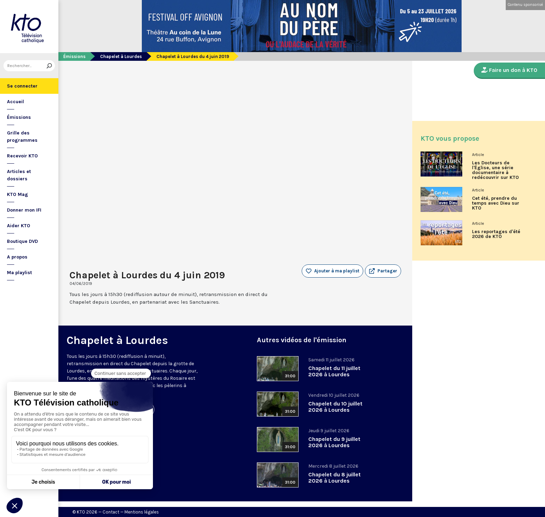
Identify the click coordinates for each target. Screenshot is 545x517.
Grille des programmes (22, 136)
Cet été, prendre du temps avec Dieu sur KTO (495, 203)
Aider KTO (18, 226)
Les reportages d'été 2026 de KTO (496, 234)
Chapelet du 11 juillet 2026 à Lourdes (334, 371)
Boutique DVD (22, 241)
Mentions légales (141, 512)
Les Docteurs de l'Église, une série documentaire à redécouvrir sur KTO (495, 170)
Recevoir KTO (22, 156)
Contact (111, 512)
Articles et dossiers (19, 175)
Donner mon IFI (24, 210)
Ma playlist (19, 273)
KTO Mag (17, 194)
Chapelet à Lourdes (121, 56)
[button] (383, 271)
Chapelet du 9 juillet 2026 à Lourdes (334, 442)
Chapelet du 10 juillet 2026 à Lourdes (335, 406)
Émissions (19, 117)
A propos (17, 257)
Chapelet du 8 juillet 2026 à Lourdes (334, 477)
